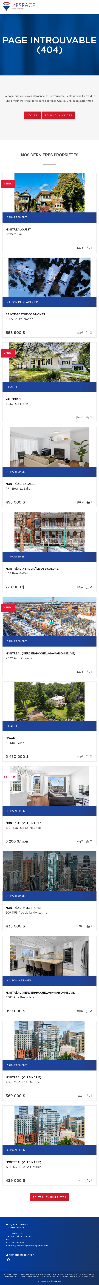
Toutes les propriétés (49, 1197)
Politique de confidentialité (29, 1276)
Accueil (32, 116)
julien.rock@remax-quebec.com (31, 1246)
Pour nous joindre (58, 116)
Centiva (56, 1281)
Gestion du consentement (82, 1276)
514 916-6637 (18, 1243)
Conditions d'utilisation (56, 1276)
